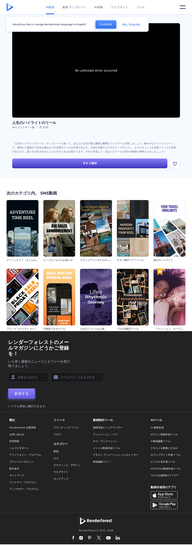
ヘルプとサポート (19, 448)
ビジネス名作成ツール (163, 461)
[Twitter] (99, 538)
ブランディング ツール (66, 427)
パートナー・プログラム (22, 482)
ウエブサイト (119, 7)
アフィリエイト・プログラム (25, 454)
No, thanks (131, 24)
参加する (21, 393)
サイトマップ (16, 475)
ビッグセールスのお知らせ (58, 260)
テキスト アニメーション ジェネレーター (115, 454)
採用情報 (14, 441)
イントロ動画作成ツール (106, 448)
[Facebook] (73, 538)
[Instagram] (81, 538)
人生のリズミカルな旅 (92, 328)
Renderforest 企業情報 (22, 427)
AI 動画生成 (157, 427)
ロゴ (56, 458)
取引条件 (14, 468)
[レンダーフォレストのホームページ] (10, 7)
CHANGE (106, 24)
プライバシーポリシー (21, 461)
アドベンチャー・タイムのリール (25, 260)
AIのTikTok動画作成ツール (166, 468)
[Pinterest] (90, 538)
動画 (56, 451)
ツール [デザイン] (140, 7)
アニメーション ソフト (105, 434)
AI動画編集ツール (160, 441)
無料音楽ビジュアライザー (107, 427)
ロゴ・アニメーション (105, 441)
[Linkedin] (118, 538)
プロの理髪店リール (128, 328)
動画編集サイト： (103, 461)
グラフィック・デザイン (67, 465)
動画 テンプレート (74, 7)
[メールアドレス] (77, 377)
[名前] (28, 377)
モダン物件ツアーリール (130, 260)
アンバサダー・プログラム (24, 488)
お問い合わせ (16, 434)
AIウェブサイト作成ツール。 (167, 454)
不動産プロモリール (54, 328)
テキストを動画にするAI (164, 448)
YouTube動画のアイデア (165, 475)
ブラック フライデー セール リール (26, 328)
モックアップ (61, 478)
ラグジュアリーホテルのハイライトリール (103, 260)
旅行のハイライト (163, 260)
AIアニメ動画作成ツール (164, 434)
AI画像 (98, 7)
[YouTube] (108, 538)
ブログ (57, 434)
